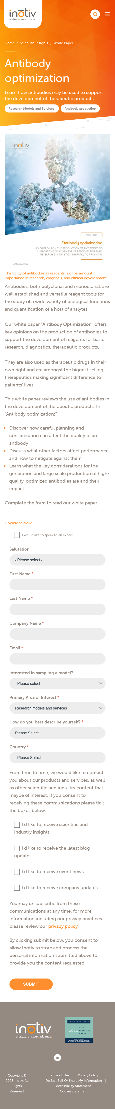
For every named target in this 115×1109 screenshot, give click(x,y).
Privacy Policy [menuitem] (88, 1075)
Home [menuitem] (10, 43)
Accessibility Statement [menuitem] (73, 1086)
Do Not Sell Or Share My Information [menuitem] (73, 1080)
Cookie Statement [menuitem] (74, 1091)
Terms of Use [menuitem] (59, 1075)
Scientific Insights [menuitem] (34, 43)
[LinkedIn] (57, 1057)
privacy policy (63, 926)
